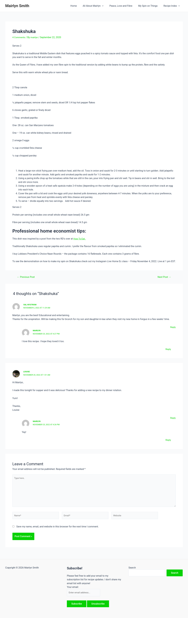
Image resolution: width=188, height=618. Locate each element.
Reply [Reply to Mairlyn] (168, 349)
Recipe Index (172, 6)
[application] (106, 6)
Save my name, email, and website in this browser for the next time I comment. (57, 528)
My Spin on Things (149, 5)
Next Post (164, 277)
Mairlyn (37, 330)
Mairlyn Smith (17, 6)
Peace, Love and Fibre (123, 5)
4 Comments (19, 37)
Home (79, 5)
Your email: (73, 586)
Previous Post (26, 277)
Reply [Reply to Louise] (173, 417)
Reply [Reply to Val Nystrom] (173, 327)
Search (132, 567)
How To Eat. (80, 238)
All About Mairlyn (97, 6)
